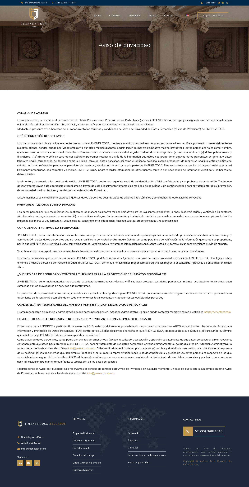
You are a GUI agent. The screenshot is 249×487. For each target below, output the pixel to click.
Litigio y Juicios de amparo (87, 462)
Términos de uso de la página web (147, 455)
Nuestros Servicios (83, 470)
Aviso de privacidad (138, 462)
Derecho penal (81, 448)
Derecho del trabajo (84, 455)
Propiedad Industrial (84, 433)
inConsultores (191, 464)
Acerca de (133, 433)
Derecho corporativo (84, 440)
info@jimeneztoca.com (217, 312)
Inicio (97, 15)
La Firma (114, 15)
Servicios (134, 15)
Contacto (170, 15)
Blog (152, 15)
